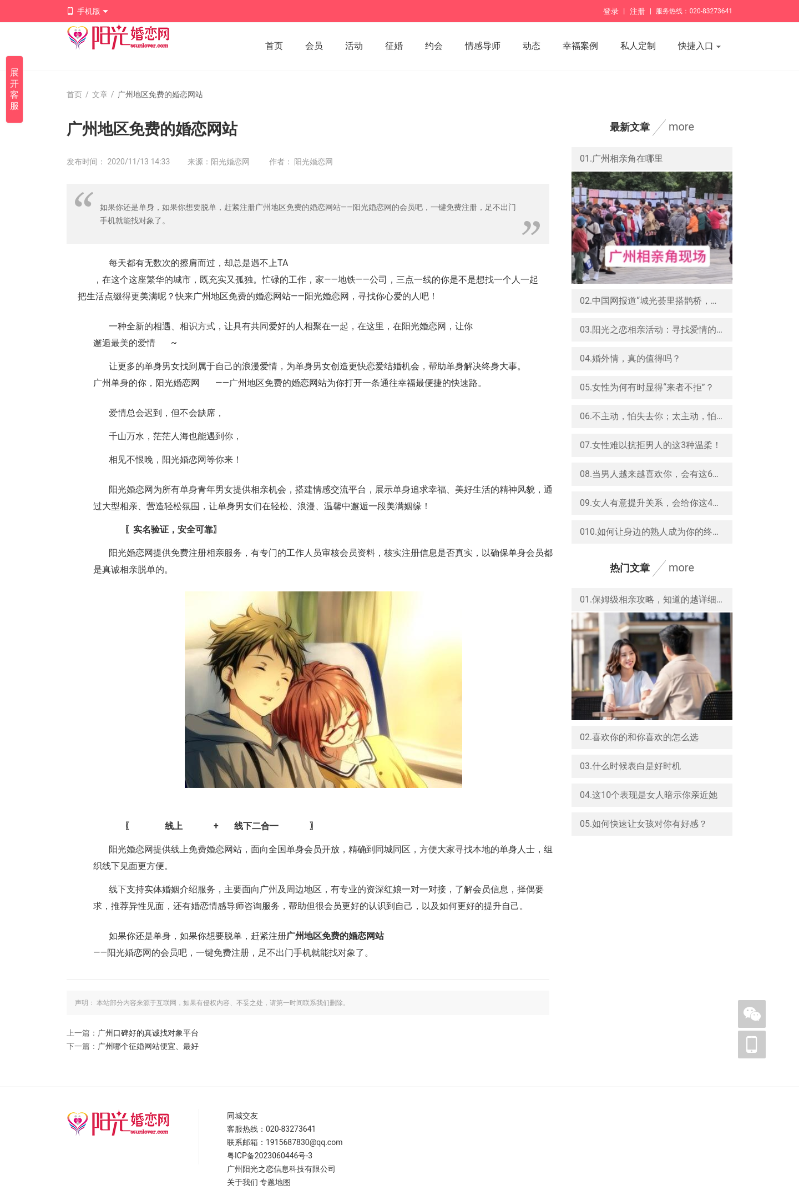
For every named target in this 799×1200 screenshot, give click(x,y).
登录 (611, 11)
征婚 (394, 46)
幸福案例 (580, 46)
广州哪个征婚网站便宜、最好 (148, 1046)
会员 (314, 46)
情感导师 (482, 46)
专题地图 (275, 1182)
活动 (354, 46)
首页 (274, 46)
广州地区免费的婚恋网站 (335, 936)
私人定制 (638, 46)
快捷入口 (699, 46)
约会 (434, 46)
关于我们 (242, 1182)
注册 (637, 11)
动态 (531, 46)
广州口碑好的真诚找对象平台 (148, 1032)
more (681, 126)
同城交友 (242, 1115)
